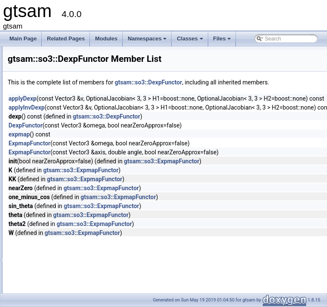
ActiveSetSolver (53, 213)
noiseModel (48, 147)
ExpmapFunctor (60, 175)
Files (222, 40)
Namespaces (148, 40)
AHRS (42, 241)
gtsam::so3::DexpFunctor (254, 82)
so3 (39, 156)
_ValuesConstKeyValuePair (66, 185)
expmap (125, 143)
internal (43, 138)
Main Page (23, 38)
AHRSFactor (49, 250)
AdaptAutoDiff (50, 222)
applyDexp (129, 107)
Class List (32, 110)
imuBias (44, 128)
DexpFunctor (56, 166)
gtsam (15, 53)
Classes (190, 40)
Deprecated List (32, 72)
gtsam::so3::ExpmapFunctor (268, 170)
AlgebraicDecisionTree (60, 260)
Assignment (48, 288)
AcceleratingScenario (59, 203)
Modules (106, 38)
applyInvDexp (133, 116)
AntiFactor (46, 278)
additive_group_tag (56, 232)
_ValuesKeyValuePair (59, 194)
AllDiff (41, 269)
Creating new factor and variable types (58, 63)
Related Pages (66, 38)
